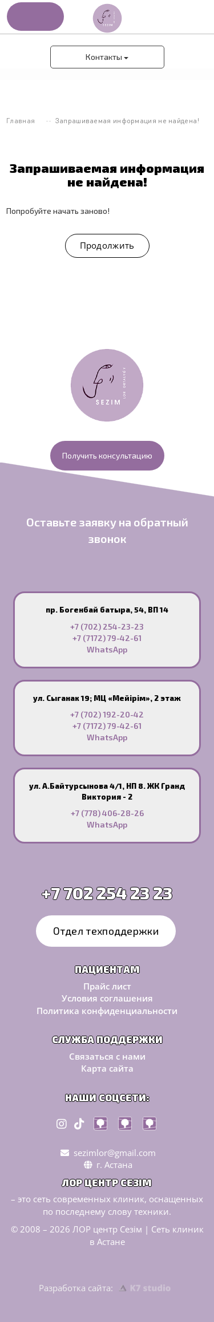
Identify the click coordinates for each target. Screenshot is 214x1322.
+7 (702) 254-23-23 (107, 626)
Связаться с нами (107, 1056)
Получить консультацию (107, 455)
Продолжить (107, 245)
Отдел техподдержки (105, 930)
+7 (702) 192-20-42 (107, 714)
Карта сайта (107, 1068)
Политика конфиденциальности (107, 1010)
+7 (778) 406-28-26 (107, 813)
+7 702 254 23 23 (107, 892)
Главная (20, 120)
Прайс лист (107, 986)
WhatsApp (107, 649)
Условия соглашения (107, 998)
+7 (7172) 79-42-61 (107, 638)
